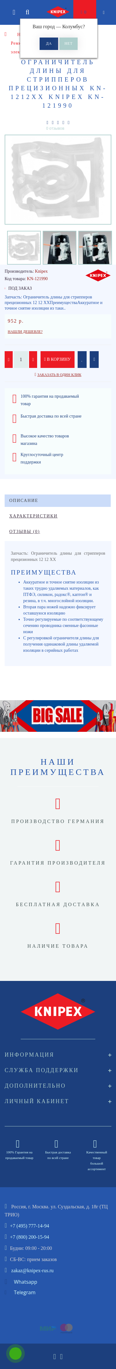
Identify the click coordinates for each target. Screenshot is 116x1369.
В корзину (57, 359)
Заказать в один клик (59, 375)
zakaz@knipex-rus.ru (32, 1270)
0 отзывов (55, 128)
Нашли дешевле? (25, 331)
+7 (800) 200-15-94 (29, 1237)
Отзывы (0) (24, 531)
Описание (23, 500)
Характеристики (33, 516)
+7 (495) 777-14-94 (29, 1225)
